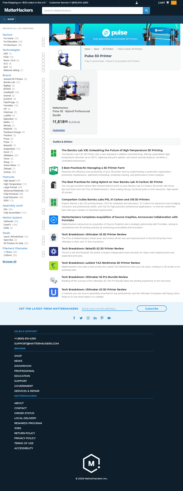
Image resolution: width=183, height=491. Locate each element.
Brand (7, 75)
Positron (10, 135)
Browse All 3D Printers (18, 28)
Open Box (10, 240)
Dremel (9, 96)
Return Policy (24, 433)
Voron (8, 159)
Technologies (11, 50)
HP (7, 109)
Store (96, 49)
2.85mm (10, 255)
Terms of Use (23, 443)
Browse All (9, 261)
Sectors (7, 34)
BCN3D (9, 89)
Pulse (8, 142)
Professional (24, 371)
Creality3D (11, 92)
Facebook (74, 318)
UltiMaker (11, 155)
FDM (9, 57)
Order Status (24, 413)
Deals (6, 233)
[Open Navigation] (8, 19)
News (18, 361)
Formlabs (11, 105)
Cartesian (11, 221)
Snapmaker (12, 149)
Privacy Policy (25, 438)
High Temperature (15, 184)
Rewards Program (28, 423)
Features (8, 177)
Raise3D (10, 145)
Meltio (9, 122)
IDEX (9, 200)
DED (8, 53)
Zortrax (10, 172)
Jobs (17, 428)
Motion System (12, 217)
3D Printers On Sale (16, 243)
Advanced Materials (16, 191)
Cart (167, 3)
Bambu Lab (12, 82)
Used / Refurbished (16, 237)
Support (20, 381)
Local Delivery (25, 418)
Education (22, 376)
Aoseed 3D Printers (15, 79)
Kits (8, 209)
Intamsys (10, 112)
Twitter (81, 318)
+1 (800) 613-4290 (78, 2)
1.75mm (10, 252)
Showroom (22, 366)
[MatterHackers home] (91, 464)
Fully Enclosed (13, 194)
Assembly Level (13, 205)
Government (23, 386)
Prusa (8, 139)
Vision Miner (12, 165)
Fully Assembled (15, 213)
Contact (20, 408)
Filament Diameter (15, 248)
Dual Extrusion (13, 197)
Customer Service (59, 2)
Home (87, 49)
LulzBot (9, 115)
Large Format (13, 187)
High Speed (12, 181)
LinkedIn (95, 318)
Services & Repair (26, 391)
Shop (18, 356)
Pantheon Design (14, 132)
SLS (8, 63)
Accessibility (23, 448)
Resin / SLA (11, 60)
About (19, 403)
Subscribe (151, 308)
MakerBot (10, 119)
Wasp (8, 162)
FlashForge (11, 102)
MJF (8, 67)
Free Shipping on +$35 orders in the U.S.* (24, 2)
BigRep (9, 85)
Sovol (8, 152)
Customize (59, 130)
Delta (8, 228)
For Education (13, 41)
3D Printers (108, 49)
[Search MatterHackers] (146, 10)
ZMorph (9, 169)
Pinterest (102, 318)
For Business (13, 45)
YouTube (109, 318)
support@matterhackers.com (36, 343)
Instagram (88, 318)
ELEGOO (10, 99)
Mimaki (9, 125)
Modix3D (10, 129)
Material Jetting (13, 70)
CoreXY (11, 225)
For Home (11, 38)
